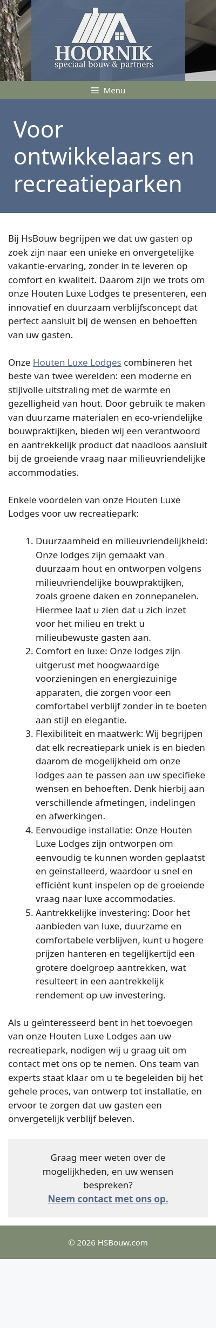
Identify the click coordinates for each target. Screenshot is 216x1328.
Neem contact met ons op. (108, 1199)
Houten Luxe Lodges (77, 362)
